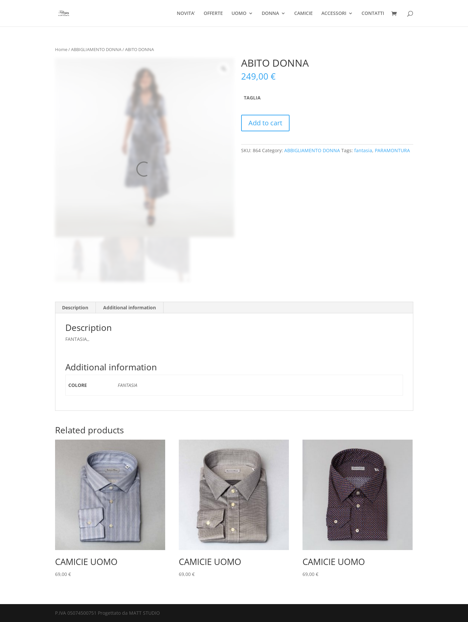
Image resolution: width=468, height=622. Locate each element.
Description (75, 307)
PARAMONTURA (392, 150)
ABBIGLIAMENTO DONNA (96, 49)
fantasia (363, 150)
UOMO (239, 13)
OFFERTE (213, 13)
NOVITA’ (186, 13)
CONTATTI (373, 13)
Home (61, 49)
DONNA (270, 13)
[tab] (75, 307)
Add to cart (265, 122)
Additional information (129, 307)
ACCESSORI (333, 13)
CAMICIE (303, 13)
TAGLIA (252, 97)
